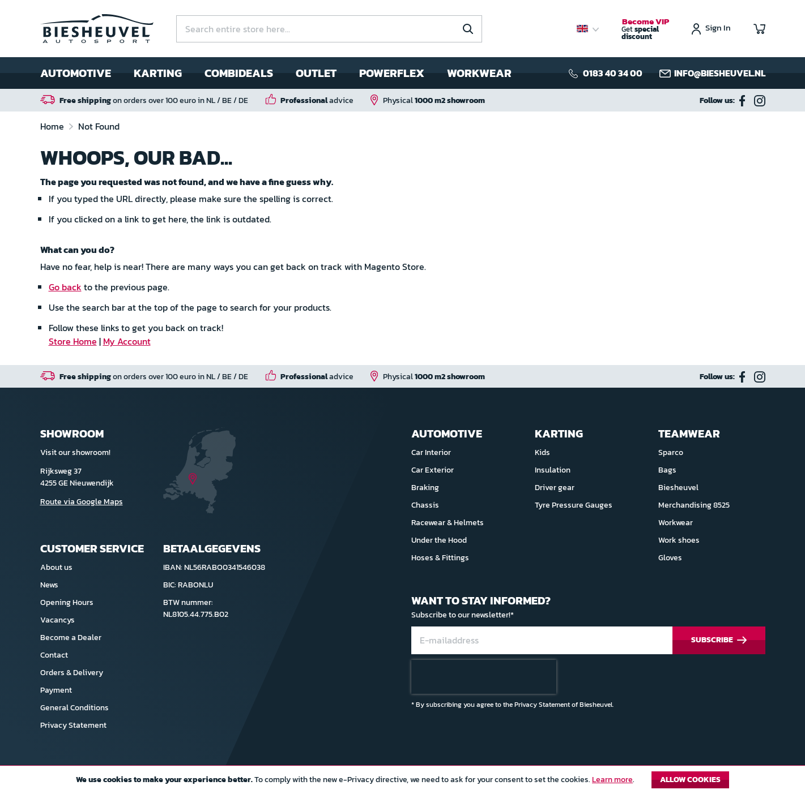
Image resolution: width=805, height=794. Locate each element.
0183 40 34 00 (612, 73)
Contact (54, 655)
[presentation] (483, 677)
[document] (402, 782)
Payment (56, 690)
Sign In (718, 28)
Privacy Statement (73, 725)
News (49, 585)
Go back (65, 287)
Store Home (73, 341)
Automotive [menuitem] (75, 73)
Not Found (99, 126)
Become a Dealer (70, 637)
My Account (127, 341)
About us (56, 567)
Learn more (612, 780)
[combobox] (329, 28)
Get (645, 29)
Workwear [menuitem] (479, 73)
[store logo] (97, 28)
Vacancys (57, 620)
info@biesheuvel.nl (719, 73)
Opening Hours (66, 602)
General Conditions (74, 708)
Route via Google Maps (81, 502)
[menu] (276, 73)
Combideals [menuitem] (239, 73)
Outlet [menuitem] (316, 73)
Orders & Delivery (71, 673)
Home (53, 126)
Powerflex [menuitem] (391, 73)
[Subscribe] (718, 640)
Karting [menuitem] (158, 73)
